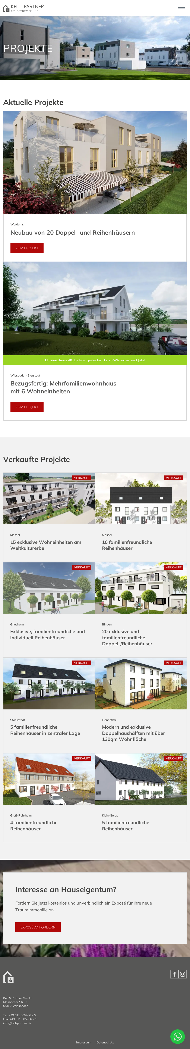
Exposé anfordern (38, 927)
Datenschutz (105, 1042)
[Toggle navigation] (181, 8)
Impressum (83, 1042)
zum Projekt (27, 248)
